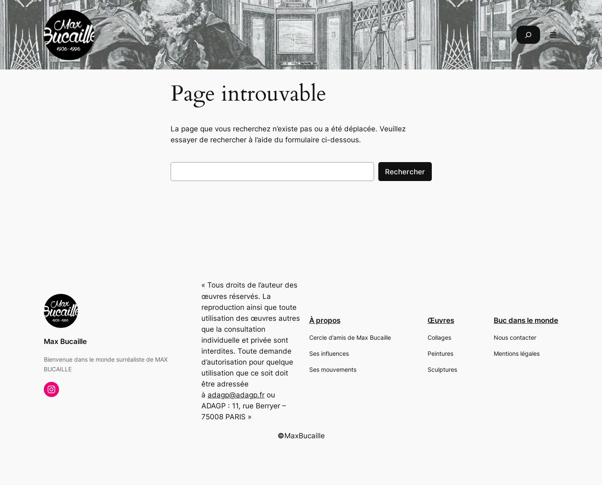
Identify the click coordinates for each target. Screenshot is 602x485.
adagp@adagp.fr (236, 395)
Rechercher (405, 172)
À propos (324, 320)
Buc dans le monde (526, 320)
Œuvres (441, 320)
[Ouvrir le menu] (553, 35)
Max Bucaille (65, 341)
